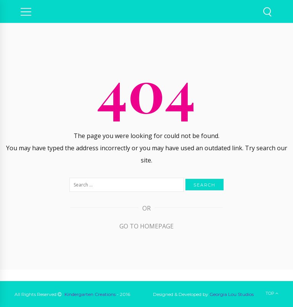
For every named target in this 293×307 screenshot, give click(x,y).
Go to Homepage (146, 226)
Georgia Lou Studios (231, 294)
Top (272, 293)
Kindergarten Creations (90, 294)
